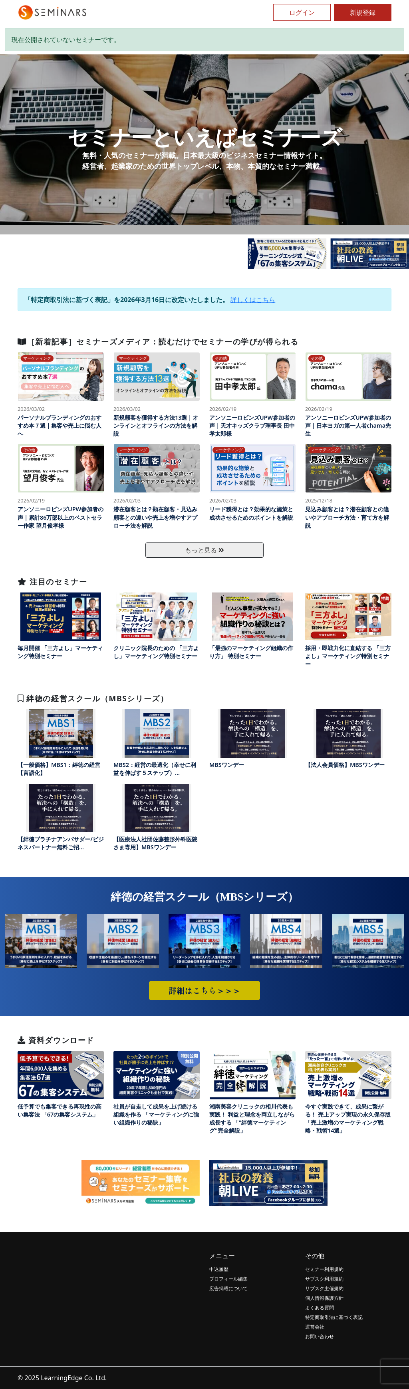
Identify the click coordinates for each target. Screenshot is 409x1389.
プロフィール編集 (228, 1278)
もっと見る (204, 550)
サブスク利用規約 (324, 1278)
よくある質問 (319, 1307)
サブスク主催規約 (324, 1288)
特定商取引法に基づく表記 (334, 1317)
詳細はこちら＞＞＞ (204, 990)
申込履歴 (218, 1269)
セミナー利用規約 (324, 1269)
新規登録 (362, 12)
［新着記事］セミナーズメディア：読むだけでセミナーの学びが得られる (158, 341)
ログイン (302, 12)
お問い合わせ (319, 1336)
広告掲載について (228, 1288)
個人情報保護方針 (324, 1298)
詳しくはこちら (252, 299)
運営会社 (314, 1326)
